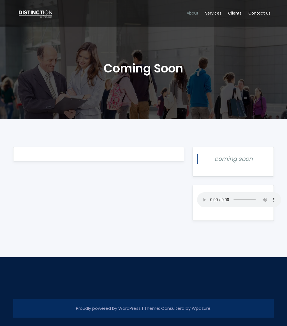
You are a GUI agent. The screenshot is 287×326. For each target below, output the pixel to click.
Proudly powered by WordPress (109, 308)
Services (213, 13)
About (192, 13)
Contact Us (259, 13)
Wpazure (201, 308)
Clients (235, 13)
